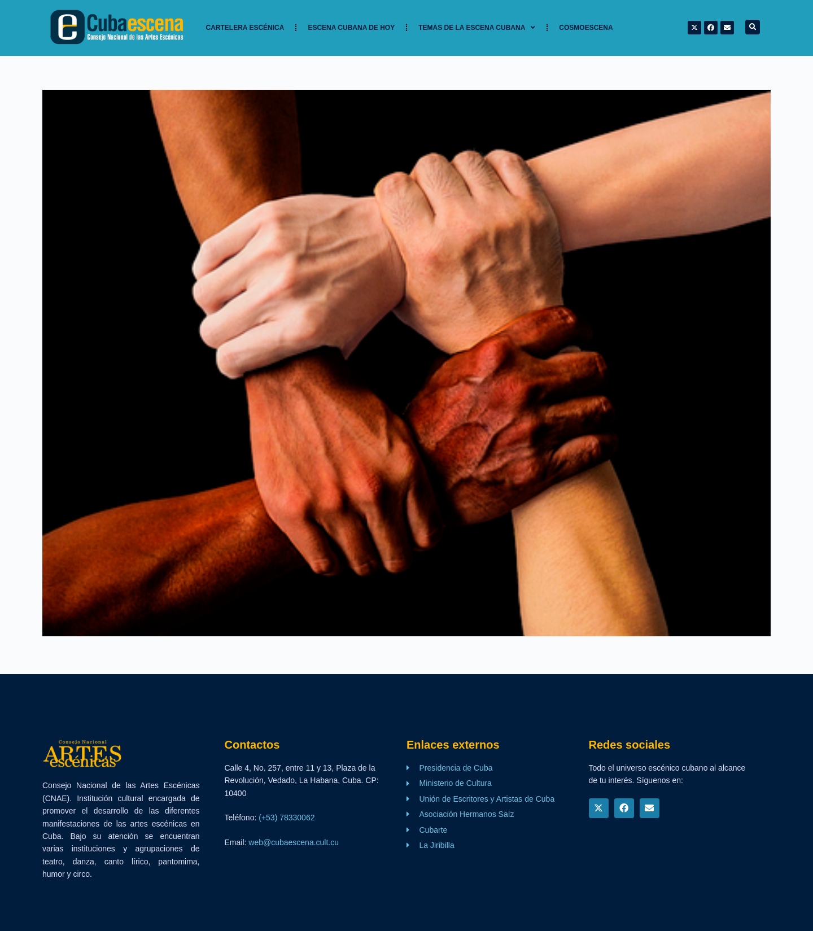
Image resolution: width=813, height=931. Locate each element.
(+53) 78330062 (286, 817)
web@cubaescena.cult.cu (293, 842)
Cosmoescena (586, 28)
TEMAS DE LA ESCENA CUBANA (476, 28)
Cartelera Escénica (245, 28)
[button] (752, 27)
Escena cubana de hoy (351, 28)
